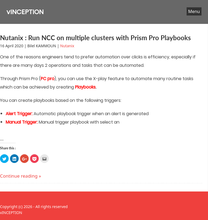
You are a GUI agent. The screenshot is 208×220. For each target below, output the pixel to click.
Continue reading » (20, 176)
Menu (194, 11)
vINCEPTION (25, 11)
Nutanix (67, 45)
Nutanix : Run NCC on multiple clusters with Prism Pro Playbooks (95, 38)
